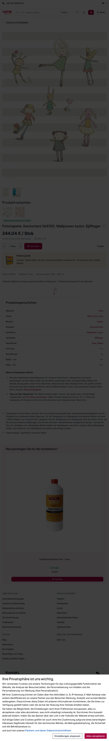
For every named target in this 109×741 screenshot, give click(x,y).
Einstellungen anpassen (67, 736)
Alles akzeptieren (95, 736)
